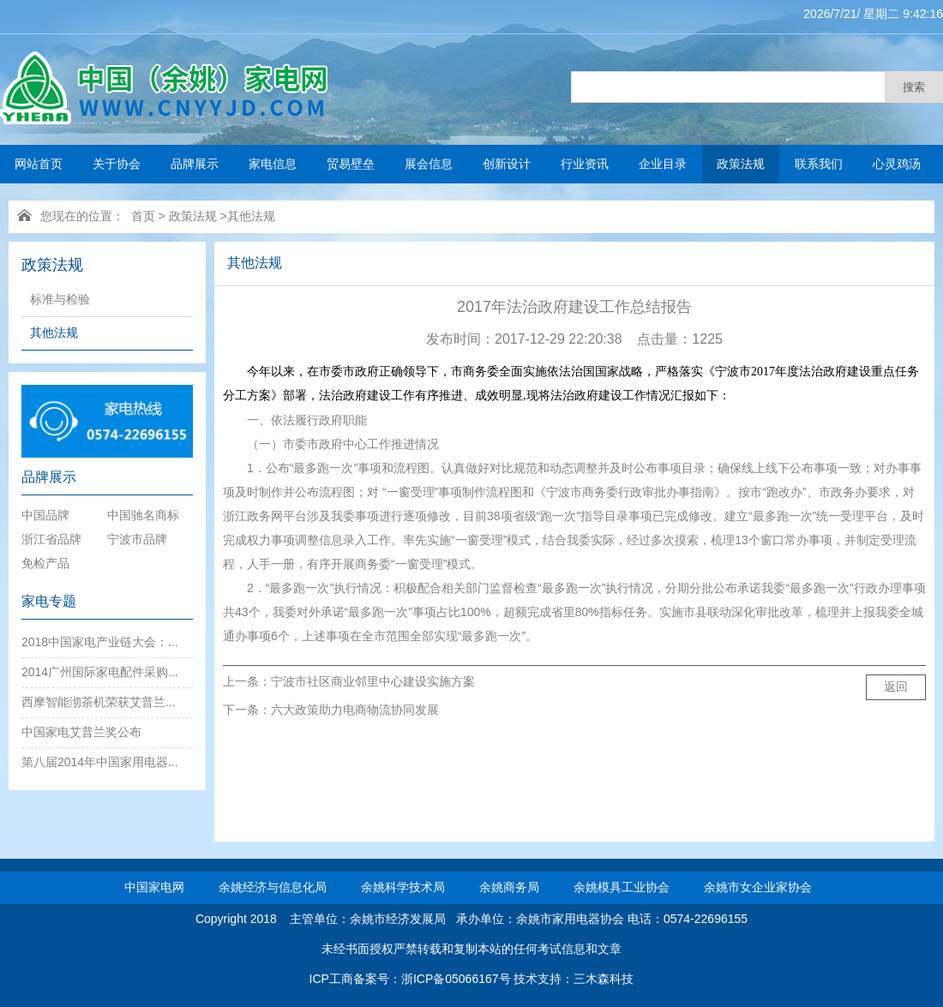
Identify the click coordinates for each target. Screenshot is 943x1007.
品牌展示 (195, 164)
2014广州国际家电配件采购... (99, 672)
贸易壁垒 (351, 164)
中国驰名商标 (143, 515)
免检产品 (45, 563)
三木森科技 (604, 979)
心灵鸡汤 (897, 164)
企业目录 (663, 164)
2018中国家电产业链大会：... (99, 642)
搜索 (914, 87)
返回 (896, 686)
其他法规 (251, 216)
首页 (143, 216)
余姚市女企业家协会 (758, 887)
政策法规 (741, 164)
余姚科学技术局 (403, 887)
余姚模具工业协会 (622, 887)
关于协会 (117, 164)
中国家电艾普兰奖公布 (81, 732)
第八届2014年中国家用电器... (99, 762)
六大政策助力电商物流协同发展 (355, 709)
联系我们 (819, 164)
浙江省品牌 (51, 539)
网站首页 (39, 164)
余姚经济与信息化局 (273, 887)
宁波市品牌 (137, 539)
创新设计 (507, 164)
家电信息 (273, 164)
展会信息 (429, 164)
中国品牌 (45, 515)
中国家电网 (154, 887)
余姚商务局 (509, 887)
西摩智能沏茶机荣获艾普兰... (98, 702)
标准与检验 (60, 299)
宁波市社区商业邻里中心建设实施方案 (373, 681)
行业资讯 (585, 164)
